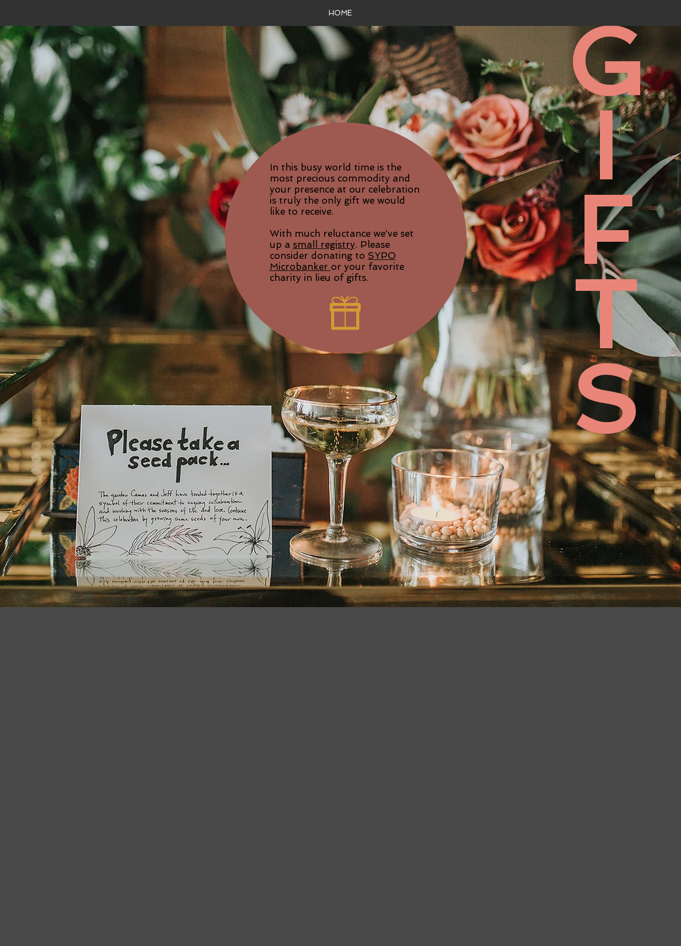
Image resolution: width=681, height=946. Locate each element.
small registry (324, 244)
